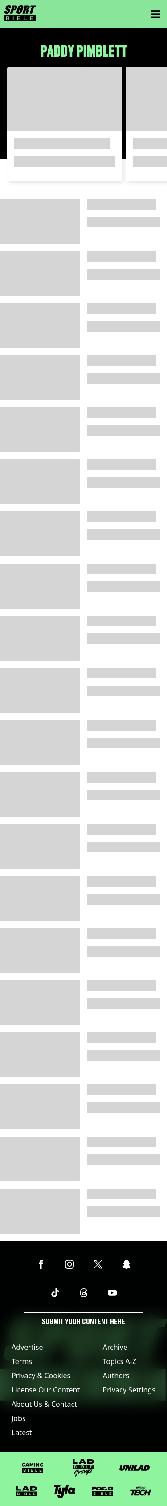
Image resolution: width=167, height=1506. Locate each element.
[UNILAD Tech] (140, 1491)
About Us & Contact (44, 1404)
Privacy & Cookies (41, 1375)
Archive (115, 1347)
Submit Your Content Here (83, 1321)
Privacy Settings (129, 1390)
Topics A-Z (119, 1361)
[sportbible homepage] (20, 14)
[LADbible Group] (83, 1468)
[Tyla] (64, 1491)
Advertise (27, 1347)
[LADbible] (26, 1491)
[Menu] (155, 14)
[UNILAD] (134, 1468)
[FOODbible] (102, 1491)
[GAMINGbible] (32, 1468)
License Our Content (46, 1390)
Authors (116, 1375)
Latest (22, 1432)
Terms (22, 1361)
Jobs (19, 1418)
